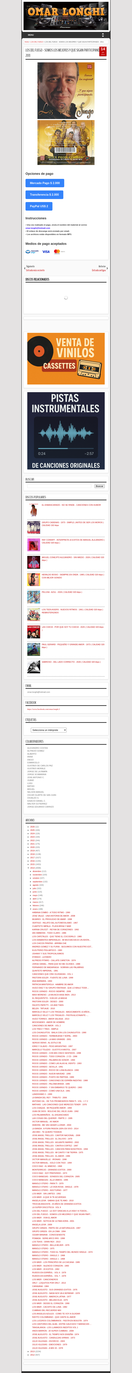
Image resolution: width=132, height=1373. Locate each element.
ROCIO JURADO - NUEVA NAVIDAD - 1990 (51, 1074)
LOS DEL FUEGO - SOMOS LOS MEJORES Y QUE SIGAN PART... (62, 1214)
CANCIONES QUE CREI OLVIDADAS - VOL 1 (52, 974)
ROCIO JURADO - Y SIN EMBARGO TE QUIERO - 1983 (57, 1087)
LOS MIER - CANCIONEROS (45, 1279)
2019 (32, 851)
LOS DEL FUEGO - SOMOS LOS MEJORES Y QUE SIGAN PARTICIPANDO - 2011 (64, 53)
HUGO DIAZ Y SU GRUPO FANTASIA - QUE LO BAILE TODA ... (60, 988)
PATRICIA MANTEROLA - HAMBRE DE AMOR (52, 984)
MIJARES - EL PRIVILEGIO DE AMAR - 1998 (52, 919)
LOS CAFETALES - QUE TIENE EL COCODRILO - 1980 (57, 936)
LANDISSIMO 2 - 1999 (42, 1094)
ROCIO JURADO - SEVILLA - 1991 (47, 1067)
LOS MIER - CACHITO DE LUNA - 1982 (49, 1307)
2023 (32, 837)
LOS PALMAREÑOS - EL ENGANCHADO (50, 1115)
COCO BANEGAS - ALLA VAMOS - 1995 (50, 1180)
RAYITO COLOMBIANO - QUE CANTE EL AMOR (53, 1317)
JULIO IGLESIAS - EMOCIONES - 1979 (49, 1344)
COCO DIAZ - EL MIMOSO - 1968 (47, 1166)
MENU (31, 35)
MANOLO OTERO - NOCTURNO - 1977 (49, 1190)
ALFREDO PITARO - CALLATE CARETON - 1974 (54, 960)
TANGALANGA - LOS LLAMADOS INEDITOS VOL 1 (55, 1327)
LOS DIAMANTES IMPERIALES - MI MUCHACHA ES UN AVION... (61, 940)
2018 (32, 854)
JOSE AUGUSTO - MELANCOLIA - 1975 (50, 1300)
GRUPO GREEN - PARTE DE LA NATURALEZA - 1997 (56, 1228)
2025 (32, 830)
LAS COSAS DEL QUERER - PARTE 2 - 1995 (52, 1118)
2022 (32, 840)
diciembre (37, 871)
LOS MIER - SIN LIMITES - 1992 (46, 1194)
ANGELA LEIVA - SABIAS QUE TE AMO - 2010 (52, 1200)
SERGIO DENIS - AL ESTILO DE (46, 1043)
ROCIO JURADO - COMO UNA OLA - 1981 (51, 1091)
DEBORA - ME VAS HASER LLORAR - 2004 (51, 1125)
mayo (35, 895)
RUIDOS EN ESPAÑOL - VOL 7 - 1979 (49, 1276)
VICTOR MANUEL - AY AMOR (45, 1122)
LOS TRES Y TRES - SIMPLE (45, 1029)
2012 (32, 1355)
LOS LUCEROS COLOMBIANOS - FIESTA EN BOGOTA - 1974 (60, 1321)
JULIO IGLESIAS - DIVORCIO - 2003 (48, 1341)
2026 (32, 827)
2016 (32, 861)
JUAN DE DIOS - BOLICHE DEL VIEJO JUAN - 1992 (55, 1111)
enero (35, 909)
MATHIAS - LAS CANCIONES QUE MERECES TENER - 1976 (59, 1104)
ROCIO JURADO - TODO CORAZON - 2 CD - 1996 (54, 1056)
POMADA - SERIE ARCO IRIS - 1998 (48, 1238)
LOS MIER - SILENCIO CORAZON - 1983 (50, 1266)
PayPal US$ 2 (39, 206)
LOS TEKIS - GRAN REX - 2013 (46, 1242)
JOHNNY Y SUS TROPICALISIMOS (48, 954)
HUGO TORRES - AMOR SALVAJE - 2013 (50, 1019)
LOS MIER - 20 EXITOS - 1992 (45, 1269)
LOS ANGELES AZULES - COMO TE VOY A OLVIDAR (56, 1314)
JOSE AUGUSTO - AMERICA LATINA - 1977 (51, 1296)
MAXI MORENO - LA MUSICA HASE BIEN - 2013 (53, 995)
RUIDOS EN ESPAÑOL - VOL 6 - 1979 (49, 1272)
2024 (32, 833)
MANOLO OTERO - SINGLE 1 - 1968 (48, 1259)
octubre (36, 878)
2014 (32, 868)
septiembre (37, 882)
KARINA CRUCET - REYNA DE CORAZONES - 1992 (55, 929)
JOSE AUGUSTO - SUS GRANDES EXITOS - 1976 (54, 1290)
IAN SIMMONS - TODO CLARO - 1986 (49, 933)
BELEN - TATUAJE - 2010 (43, 1008)
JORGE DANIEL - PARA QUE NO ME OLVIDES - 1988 (56, 964)
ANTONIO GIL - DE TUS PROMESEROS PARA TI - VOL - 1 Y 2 (60, 1101)
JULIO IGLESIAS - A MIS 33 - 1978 (47, 1348)
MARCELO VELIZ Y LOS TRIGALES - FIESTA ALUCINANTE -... (60, 1015)
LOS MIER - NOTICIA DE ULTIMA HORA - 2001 (53, 1221)
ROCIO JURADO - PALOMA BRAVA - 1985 (51, 1084)
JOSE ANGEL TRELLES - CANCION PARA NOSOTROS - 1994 (60, 1149)
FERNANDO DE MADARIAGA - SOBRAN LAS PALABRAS (58, 967)
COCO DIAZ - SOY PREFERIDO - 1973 (49, 1173)
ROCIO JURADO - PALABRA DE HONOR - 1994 (53, 1060)
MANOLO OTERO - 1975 (43, 1248)
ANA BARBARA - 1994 (42, 981)
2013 (32, 1351)
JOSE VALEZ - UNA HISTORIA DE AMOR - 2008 (53, 916)
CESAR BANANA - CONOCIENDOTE (48, 1235)
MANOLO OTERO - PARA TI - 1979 (47, 1183)
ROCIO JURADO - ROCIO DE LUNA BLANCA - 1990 (55, 1070)
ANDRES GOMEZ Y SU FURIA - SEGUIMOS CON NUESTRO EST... (62, 947)
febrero (36, 905)
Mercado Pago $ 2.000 (45, 183)
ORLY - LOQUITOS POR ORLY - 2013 (49, 1283)
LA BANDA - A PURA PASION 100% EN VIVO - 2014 (55, 1128)
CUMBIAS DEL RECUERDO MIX (46, 1310)
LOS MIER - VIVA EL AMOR (44, 1218)
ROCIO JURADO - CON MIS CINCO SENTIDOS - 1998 (56, 1053)
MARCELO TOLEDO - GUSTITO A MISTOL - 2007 (54, 1050)
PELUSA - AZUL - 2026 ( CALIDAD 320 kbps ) (62, 592)
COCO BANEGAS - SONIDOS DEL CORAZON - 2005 (56, 1176)
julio (34, 888)
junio (35, 892)
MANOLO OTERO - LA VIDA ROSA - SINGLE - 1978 (55, 1187)
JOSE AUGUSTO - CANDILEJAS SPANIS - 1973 (53, 1338)
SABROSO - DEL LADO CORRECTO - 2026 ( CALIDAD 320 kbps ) (71, 662)
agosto (36, 885)
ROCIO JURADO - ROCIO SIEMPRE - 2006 (51, 991)
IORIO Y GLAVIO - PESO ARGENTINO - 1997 (52, 1046)
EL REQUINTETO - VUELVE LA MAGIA (49, 998)
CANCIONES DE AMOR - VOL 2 (46, 1025)
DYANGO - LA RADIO (41, 957)
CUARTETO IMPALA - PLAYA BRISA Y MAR (51, 926)
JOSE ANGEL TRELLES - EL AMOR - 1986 (51, 1156)
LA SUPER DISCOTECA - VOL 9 (46, 1207)
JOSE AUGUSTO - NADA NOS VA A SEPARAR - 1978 (56, 1293)
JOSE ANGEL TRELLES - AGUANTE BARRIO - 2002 (55, 1142)
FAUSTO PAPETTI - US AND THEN (47, 1005)
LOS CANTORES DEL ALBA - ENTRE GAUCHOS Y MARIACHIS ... (61, 1324)
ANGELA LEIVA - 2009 (42, 1225)
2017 (32, 857)
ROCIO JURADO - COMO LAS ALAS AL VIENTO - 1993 (56, 1063)
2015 (32, 864)
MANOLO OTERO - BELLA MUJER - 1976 (50, 1245)
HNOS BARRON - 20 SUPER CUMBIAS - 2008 (52, 1331)
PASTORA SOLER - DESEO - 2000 (47, 1001)
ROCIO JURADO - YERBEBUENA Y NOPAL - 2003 (54, 1036)
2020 (32, 847)
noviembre (37, 875)
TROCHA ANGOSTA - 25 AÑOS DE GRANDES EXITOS (56, 1204)
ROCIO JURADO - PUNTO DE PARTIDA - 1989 (53, 1077)
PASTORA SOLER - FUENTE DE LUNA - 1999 (52, 978)
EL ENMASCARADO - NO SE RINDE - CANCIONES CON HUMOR (71, 505)
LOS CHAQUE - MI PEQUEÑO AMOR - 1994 (52, 1108)
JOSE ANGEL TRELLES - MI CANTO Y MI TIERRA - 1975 (57, 1152)
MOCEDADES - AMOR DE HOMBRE (48, 1022)
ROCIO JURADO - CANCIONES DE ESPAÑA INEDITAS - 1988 (60, 1080)
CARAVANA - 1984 (40, 1286)
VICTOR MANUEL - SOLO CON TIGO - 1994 (52, 1163)
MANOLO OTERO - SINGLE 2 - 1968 (48, 1255)
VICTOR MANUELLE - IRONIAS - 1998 (49, 1159)
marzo (35, 902)
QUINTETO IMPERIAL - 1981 (45, 971)
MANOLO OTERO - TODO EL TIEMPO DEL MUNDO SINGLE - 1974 (62, 1252)
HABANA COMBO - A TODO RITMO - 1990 (51, 912)
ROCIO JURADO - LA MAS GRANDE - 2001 (51, 1039)
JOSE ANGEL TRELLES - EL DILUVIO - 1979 (52, 1139)
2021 (32, 844)
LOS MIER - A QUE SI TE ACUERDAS (49, 1197)
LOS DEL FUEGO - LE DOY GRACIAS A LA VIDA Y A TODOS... (60, 1211)
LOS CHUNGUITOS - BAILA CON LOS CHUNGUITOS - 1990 (59, 1032)
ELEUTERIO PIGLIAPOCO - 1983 (47, 950)
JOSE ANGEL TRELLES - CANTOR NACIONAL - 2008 (56, 1135)
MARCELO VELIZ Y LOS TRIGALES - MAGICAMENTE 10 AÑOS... (61, 1012)
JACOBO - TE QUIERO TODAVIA (47, 1132)
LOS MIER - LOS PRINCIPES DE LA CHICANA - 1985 (56, 1262)
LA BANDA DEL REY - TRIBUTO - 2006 (49, 1097)
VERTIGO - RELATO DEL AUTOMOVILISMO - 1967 (55, 923)
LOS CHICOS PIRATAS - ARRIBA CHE (49, 943)
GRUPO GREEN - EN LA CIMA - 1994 (49, 1231)
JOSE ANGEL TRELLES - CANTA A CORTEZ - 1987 (55, 1146)
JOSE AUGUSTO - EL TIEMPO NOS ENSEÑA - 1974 (55, 1334)
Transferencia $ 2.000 (44, 194)
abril (34, 899)
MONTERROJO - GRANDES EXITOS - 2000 (51, 1170)
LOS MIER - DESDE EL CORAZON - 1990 (50, 1303)
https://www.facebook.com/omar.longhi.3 (43, 709)
